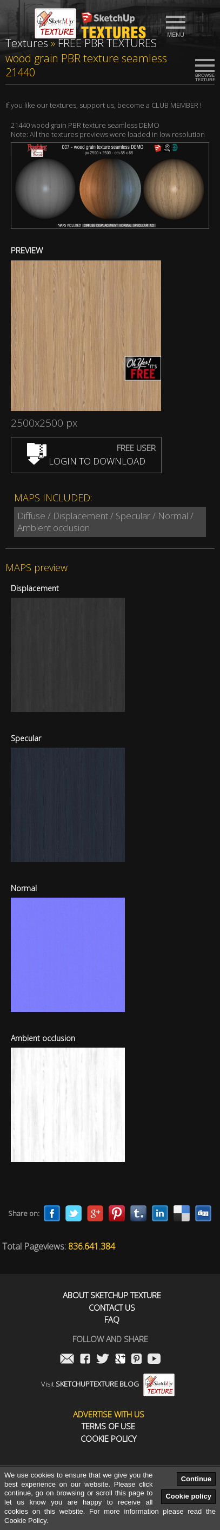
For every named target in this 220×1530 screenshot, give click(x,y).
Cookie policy (188, 1496)
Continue (196, 1479)
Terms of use (108, 1426)
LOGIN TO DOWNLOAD (86, 461)
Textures (26, 43)
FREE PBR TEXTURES (107, 43)
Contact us (112, 1308)
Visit (108, 1384)
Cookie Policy (108, 1439)
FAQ (111, 1320)
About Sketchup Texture (112, 1295)
